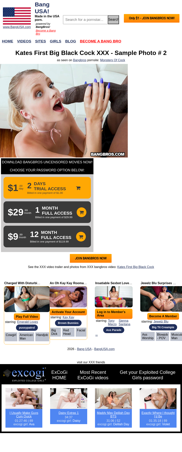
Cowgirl (11, 335)
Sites (40, 41)
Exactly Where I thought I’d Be (158, 414)
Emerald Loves (27, 322)
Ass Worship (147, 336)
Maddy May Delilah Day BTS (113, 414)
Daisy (76, 420)
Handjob (42, 335)
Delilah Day (121, 424)
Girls (55, 41)
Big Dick (54, 332)
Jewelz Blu (161, 321)
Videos (24, 41)
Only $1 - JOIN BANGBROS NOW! (152, 18)
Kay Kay (68, 317)
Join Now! (152, 43)
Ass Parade (113, 330)
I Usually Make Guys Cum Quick (24, 414)
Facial (81, 330)
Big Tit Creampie (163, 327)
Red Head (67, 332)
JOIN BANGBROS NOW (91, 258)
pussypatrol (27, 327)
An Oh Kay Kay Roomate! (69, 283)
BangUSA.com (104, 349)
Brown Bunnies (68, 323)
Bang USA (84, 349)
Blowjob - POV (162, 336)
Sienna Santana (124, 322)
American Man (26, 336)
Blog (70, 41)
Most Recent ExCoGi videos (92, 375)
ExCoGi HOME (59, 375)
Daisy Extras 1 (69, 413)
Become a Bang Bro (100, 41)
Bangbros (79, 60)
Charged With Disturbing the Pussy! (31, 283)
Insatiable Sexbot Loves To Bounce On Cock (128, 283)
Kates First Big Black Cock (135, 267)
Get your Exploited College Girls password (148, 375)
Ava (31, 424)
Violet (166, 424)
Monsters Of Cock (112, 60)
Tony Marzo (112, 322)
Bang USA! (42, 7)
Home (7, 41)
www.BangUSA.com (17, 27)
